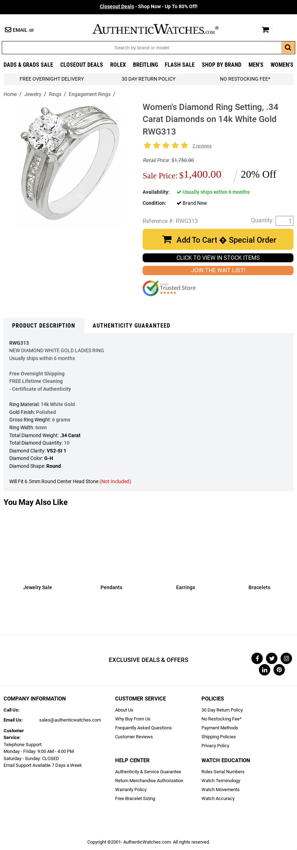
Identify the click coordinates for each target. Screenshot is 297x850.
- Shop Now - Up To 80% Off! (149, 7)
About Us (124, 710)
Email (20, 30)
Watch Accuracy (218, 798)
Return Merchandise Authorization (149, 780)
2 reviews (202, 145)
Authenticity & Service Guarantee (148, 771)
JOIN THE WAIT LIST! (218, 270)
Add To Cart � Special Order (226, 240)
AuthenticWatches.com (163, 29)
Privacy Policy (215, 745)
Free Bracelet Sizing (135, 798)
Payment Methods (219, 727)
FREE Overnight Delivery (52, 79)
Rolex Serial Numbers (223, 771)
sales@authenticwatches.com (70, 720)
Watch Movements (220, 789)
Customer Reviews (134, 736)
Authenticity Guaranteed (131, 325)
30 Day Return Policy (222, 710)
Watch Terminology (220, 780)
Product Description (43, 325)
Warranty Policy (131, 789)
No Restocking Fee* (245, 79)
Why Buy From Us (132, 719)
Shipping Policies (218, 736)
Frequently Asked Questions (143, 727)
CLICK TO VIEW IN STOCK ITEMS (218, 257)
